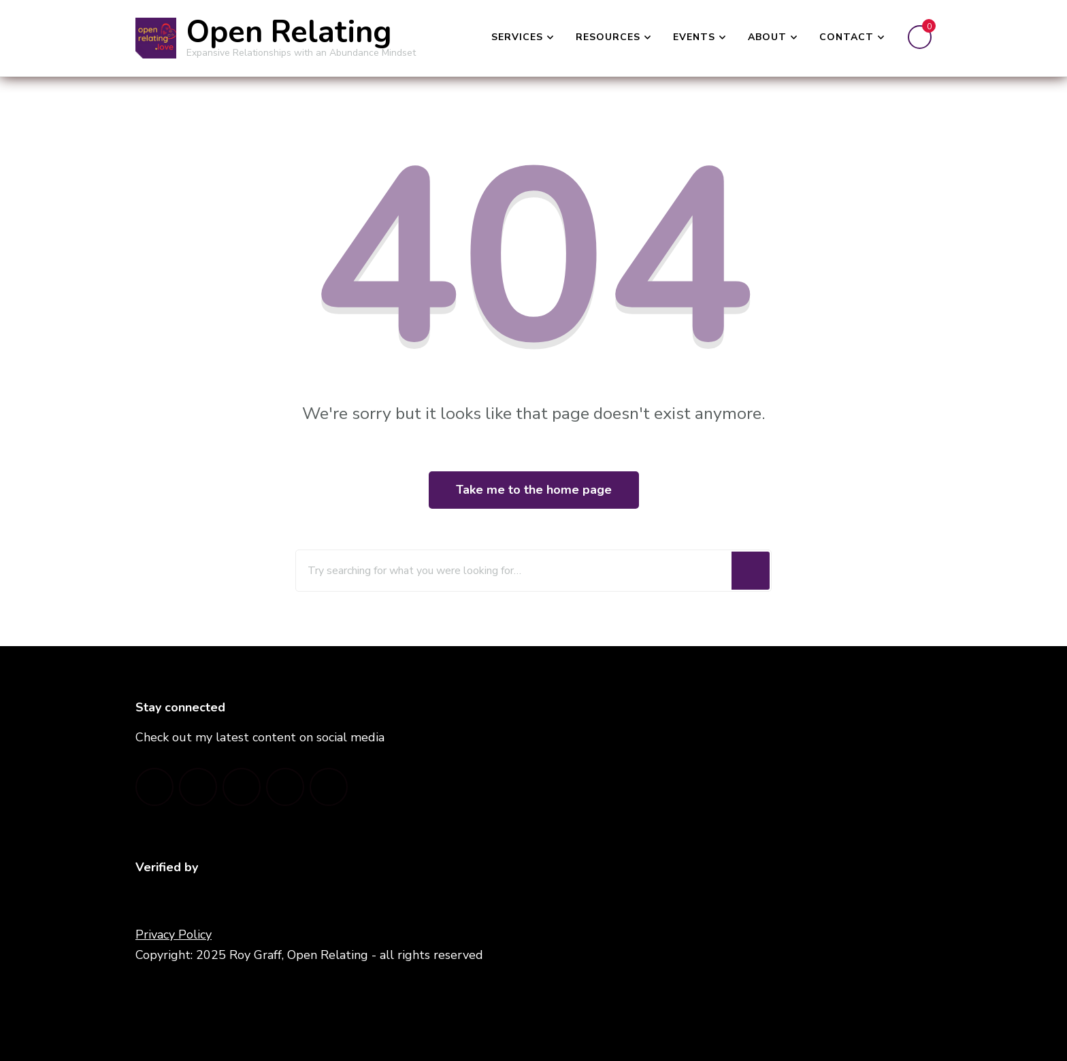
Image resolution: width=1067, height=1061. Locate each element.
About (767, 37)
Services (517, 37)
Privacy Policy (173, 934)
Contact (846, 37)
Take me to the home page (534, 490)
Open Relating (289, 32)
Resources (608, 37)
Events (694, 37)
